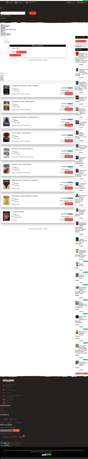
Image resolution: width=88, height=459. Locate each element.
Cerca (14, 48)
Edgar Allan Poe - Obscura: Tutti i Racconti (25, 180)
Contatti (2, 407)
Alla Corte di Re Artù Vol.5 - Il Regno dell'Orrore (81, 148)
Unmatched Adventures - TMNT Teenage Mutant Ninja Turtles (81, 290)
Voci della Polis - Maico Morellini (22, 148)
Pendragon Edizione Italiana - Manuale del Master (80, 213)
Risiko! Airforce (81, 264)
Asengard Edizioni (18, 217)
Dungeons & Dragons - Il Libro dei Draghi (81, 99)
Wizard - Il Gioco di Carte (82, 276)
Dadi (2, 31)
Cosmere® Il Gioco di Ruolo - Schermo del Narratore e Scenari (80, 199)
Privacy (55, 451)
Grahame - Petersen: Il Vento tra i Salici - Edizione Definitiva (80, 112)
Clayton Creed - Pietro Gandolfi (22, 133)
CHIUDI (44, 456)
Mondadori (16, 185)
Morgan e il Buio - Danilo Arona (21, 164)
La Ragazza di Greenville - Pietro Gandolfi (25, 117)
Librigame (3, 27)
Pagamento (2, 411)
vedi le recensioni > (15, 445)
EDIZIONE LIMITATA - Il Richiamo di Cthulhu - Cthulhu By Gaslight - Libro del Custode (81, 86)
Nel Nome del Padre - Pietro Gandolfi (23, 101)
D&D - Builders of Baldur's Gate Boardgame (81, 305)
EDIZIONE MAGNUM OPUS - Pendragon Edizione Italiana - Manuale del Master (81, 228)
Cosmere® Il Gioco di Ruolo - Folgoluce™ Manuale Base (80, 160)
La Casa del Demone (18, 211)
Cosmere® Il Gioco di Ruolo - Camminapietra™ (80, 186)
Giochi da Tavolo (5, 25)
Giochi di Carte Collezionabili (8, 29)
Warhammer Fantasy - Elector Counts (81, 334)
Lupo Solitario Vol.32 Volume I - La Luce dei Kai (81, 135)
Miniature (3, 30)
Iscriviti (16, 430)
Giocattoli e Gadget (6, 33)
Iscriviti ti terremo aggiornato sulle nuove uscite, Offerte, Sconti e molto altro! (9, 433)
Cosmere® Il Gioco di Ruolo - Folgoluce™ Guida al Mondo (80, 173)
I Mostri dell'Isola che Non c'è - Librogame (81, 241)
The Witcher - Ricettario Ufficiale (83, 124)
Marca (14, 51)
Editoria (3, 28)
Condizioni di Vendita (4, 412)
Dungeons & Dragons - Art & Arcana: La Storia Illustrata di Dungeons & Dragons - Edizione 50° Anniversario (81, 58)
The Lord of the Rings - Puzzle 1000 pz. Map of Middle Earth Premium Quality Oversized (81, 349)
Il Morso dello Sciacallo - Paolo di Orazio (25, 85)
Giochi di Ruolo (5, 26)
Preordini (79, 49)
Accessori (3, 32)
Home (2, 24)
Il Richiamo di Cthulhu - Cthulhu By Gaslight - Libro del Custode (81, 72)
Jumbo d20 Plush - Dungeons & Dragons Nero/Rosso (81, 319)
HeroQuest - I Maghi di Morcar (83, 364)
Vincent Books (17, 91)
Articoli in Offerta (5, 34)
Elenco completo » (80, 373)
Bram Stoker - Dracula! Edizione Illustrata (25, 196)
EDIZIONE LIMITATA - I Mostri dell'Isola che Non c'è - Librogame (81, 253)
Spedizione (2, 410)
